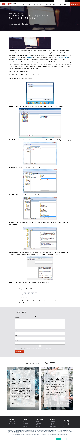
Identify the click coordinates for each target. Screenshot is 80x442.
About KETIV (12, 421)
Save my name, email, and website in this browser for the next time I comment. (33, 348)
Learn (24, 421)
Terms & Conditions (66, 427)
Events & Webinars (38, 422)
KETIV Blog (39, 425)
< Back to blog (23, 298)
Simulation (49, 300)
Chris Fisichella (12, 13)
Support (24, 425)
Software (25, 426)
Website (16, 340)
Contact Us (52, 421)
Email (16, 335)
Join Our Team (12, 423)
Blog (14, 374)
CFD (16, 60)
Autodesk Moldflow (62, 57)
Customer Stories (38, 427)
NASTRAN (29, 57)
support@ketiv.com (54, 426)
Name (16, 330)
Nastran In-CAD (42, 300)
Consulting (25, 423)
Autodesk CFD (25, 300)
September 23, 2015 (19, 13)
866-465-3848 (75, 1)
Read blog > (15, 403)
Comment (17, 317)
